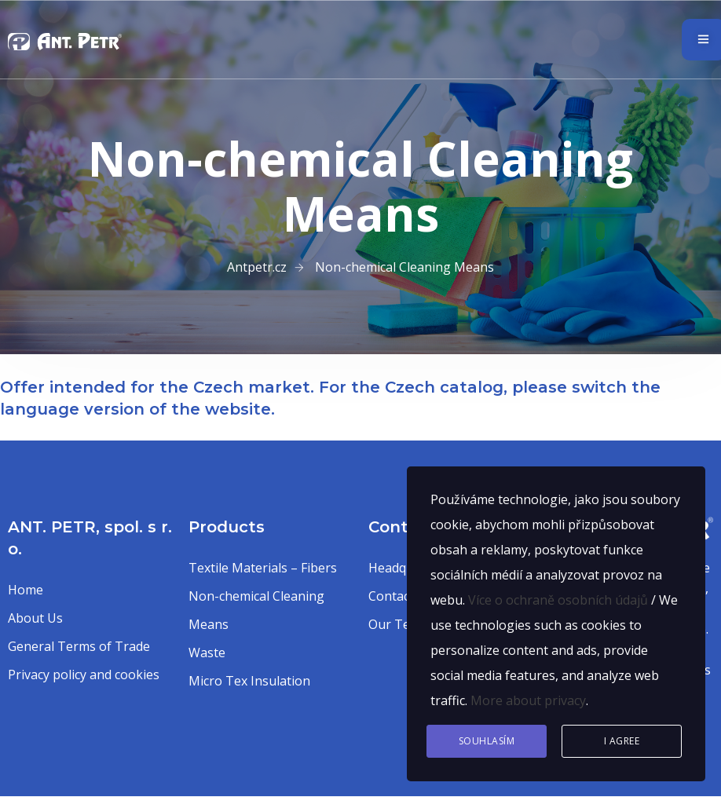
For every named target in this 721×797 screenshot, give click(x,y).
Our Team (398, 624)
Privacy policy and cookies (83, 674)
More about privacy (528, 700)
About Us (35, 618)
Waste (206, 652)
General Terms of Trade (79, 646)
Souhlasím (487, 741)
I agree (622, 741)
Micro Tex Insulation (249, 680)
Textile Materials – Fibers (262, 567)
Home (25, 589)
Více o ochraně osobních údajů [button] (558, 600)
